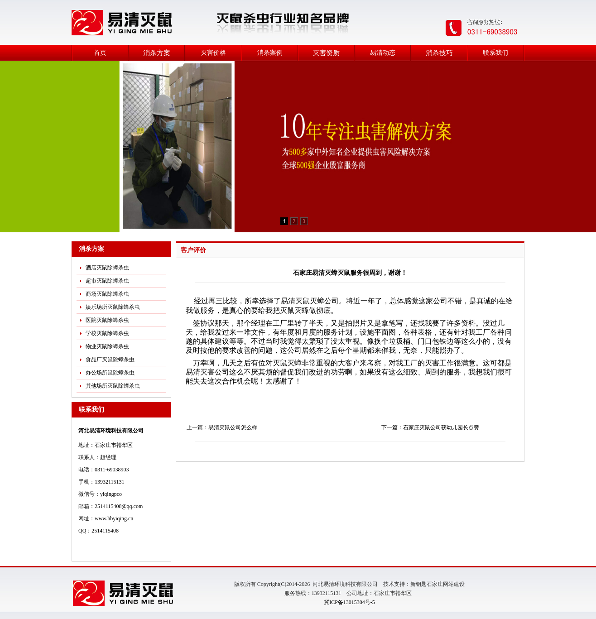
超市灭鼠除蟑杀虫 (107, 281)
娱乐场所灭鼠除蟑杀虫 (113, 307)
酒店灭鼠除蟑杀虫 (107, 267)
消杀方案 (156, 53)
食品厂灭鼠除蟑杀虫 (110, 359)
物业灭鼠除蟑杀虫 (107, 346)
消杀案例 (270, 52)
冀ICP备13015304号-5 (349, 602)
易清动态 (382, 52)
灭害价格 (213, 52)
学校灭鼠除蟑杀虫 (107, 333)
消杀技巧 (439, 53)
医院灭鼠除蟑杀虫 (107, 320)
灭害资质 (326, 53)
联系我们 (495, 52)
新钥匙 (418, 584)
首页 (100, 52)
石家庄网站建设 (446, 584)
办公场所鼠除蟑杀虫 (110, 372)
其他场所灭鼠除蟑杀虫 (113, 386)
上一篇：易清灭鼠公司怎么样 (222, 427)
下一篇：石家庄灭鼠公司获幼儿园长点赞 (430, 427)
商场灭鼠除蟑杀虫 (107, 294)
